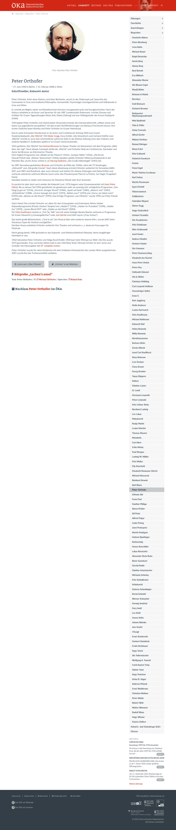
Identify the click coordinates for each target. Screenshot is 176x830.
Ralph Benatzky (139, 56)
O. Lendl (136, 390)
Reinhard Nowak (140, 480)
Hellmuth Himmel (140, 272)
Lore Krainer (138, 362)
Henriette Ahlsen (140, 37)
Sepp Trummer (139, 674)
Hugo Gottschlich (140, 210)
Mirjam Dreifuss (139, 139)
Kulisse (135, 381)
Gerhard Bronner (51, 146)
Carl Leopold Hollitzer (142, 286)
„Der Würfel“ (36, 136)
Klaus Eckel (137, 149)
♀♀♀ (136, 5)
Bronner (45, 165)
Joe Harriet (61, 215)
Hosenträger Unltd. (141, 291)
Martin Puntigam (140, 532)
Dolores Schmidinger (142, 589)
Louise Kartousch (140, 310)
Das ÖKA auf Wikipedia (22, 802)
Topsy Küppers (139, 376)
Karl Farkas (137, 177)
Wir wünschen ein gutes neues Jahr (146, 758)
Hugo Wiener (138, 717)
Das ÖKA (108, 5)
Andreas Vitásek (139, 684)
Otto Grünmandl (139, 229)
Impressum (16, 796)
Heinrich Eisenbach (141, 158)
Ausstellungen (137, 28)
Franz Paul (137, 499)
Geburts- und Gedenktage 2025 (145, 726)
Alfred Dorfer (138, 134)
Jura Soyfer (137, 627)
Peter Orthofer (42, 13)
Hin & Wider (138, 277)
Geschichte (136, 23)
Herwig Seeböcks (58, 160)
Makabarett (137, 418)
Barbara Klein (138, 343)
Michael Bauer (138, 51)
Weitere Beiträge (136, 784)
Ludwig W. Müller (140, 456)
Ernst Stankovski (140, 636)
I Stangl (135, 632)
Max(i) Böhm (138, 89)
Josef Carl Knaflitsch (141, 352)
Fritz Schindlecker (140, 580)
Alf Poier (136, 513)
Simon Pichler (138, 508)
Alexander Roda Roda (142, 556)
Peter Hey (137, 267)
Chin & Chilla (138, 125)
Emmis (135, 163)
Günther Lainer (139, 385)
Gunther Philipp (139, 504)
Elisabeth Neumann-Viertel (144, 471)
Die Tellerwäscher (140, 655)
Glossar (134, 731)
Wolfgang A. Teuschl (141, 660)
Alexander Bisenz (140, 80)
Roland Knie (76, 279)
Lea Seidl (136, 613)
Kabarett (84, 5)
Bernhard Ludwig (140, 409)
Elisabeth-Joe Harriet (142, 258)
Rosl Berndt (137, 70)
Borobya (136, 99)
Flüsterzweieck (139, 191)
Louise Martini (139, 428)
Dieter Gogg (53, 136)
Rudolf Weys (138, 712)
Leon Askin (137, 47)
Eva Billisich (137, 75)
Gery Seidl (137, 608)
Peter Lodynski (139, 400)
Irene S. (135, 295)
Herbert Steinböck (140, 641)
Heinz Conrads (139, 130)
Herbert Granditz (140, 215)
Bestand (96, 5)
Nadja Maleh (138, 423)
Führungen (135, 18)
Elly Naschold (138, 466)
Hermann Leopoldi (141, 395)
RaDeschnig (137, 542)
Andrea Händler (139, 239)
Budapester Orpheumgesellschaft (142, 114)
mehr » (160, 754)
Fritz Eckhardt (138, 153)
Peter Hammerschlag (142, 253)
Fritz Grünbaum (139, 224)
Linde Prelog (138, 523)
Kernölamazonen (140, 338)
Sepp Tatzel (137, 650)
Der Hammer (138, 248)
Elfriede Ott (137, 494)
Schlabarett (137, 584)
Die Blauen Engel (140, 85)
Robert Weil (137, 703)
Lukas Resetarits (140, 551)
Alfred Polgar (138, 518)
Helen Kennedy (139, 329)
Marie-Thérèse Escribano (144, 172)
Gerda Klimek (138, 347)
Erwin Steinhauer (140, 646)
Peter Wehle (138, 698)
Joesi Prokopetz (139, 527)
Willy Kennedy (139, 333)
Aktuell (71, 5)
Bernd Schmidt (139, 594)
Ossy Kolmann (138, 357)
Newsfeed (44, 796)
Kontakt (153, 5)
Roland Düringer (139, 144)
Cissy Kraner (138, 366)
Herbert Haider (139, 243)
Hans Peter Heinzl (140, 262)
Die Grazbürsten (139, 220)
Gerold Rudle (138, 565)
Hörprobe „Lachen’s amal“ (33, 274)
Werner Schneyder (140, 598)
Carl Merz (136, 442)
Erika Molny (137, 447)
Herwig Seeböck (139, 603)
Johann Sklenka (139, 622)
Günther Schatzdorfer (142, 570)
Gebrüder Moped (140, 201)
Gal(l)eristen (137, 196)
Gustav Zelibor (139, 721)
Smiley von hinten (138, 771)
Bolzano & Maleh (140, 94)
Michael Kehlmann (140, 319)
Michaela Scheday (140, 575)
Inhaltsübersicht (60, 796)
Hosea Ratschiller (140, 546)
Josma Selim (138, 617)
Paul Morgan (138, 452)
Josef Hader (137, 234)
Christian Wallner (140, 693)
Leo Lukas (136, 414)
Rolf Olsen (137, 485)
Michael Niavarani (140, 475)
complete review (51, 245)
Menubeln (136, 437)
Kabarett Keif (138, 324)
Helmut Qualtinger (141, 537)
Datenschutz (29, 796)
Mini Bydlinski (138, 120)
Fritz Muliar (137, 461)
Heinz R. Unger (139, 679)
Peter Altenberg (139, 42)
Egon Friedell (138, 186)
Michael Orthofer (47, 279)
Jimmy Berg (137, 66)
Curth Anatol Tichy (140, 665)
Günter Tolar (138, 669)
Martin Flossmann (140, 182)
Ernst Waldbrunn (140, 688)
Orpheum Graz (136, 742)
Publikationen (123, 5)
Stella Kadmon (139, 305)
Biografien (29, 13)
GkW (143, 5)
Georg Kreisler (139, 371)
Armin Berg (137, 61)
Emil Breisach (138, 104)
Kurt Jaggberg (138, 300)
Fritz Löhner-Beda (140, 404)
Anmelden (76, 796)
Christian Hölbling (140, 281)
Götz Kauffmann (23, 212)
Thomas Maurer (139, 433)
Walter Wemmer (140, 707)
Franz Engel (137, 168)
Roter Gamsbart (139, 561)
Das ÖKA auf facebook (22, 807)
